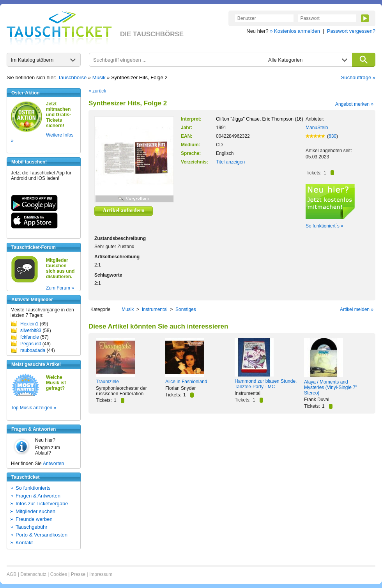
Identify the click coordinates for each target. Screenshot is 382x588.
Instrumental (155, 309)
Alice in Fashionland (186, 381)
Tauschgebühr (32, 527)
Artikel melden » (356, 309)
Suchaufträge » (358, 77)
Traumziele (107, 381)
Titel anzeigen (230, 162)
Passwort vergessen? (351, 31)
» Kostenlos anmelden (295, 31)
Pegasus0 (30, 343)
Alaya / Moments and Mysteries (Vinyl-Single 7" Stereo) (330, 387)
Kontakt (24, 542)
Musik (99, 77)
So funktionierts (33, 488)
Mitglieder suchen (35, 511)
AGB (11, 574)
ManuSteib (317, 127)
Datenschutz (33, 574)
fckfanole (29, 337)
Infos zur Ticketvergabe (42, 503)
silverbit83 (30, 330)
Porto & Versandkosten (41, 535)
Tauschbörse (72, 77)
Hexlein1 (29, 324)
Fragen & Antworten (38, 496)
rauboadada (32, 350)
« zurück (97, 91)
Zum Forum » (60, 288)
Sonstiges (185, 309)
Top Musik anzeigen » (33, 407)
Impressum (100, 574)
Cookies (58, 574)
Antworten (53, 463)
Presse (78, 574)
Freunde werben (34, 519)
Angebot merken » (354, 104)
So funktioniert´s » (324, 226)
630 (332, 136)
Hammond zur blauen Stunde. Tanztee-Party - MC (266, 383)
